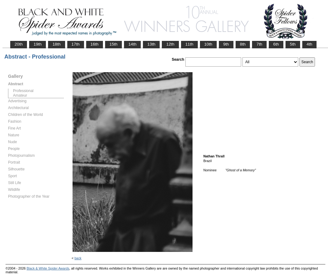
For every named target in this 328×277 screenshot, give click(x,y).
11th (189, 44)
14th (132, 44)
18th (56, 44)
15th (113, 44)
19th (37, 44)
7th (259, 44)
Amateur (20, 95)
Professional (23, 91)
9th (226, 44)
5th (292, 44)
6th (276, 44)
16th (94, 44)
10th (208, 44)
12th (170, 44)
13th (151, 44)
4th (309, 44)
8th (243, 44)
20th (18, 44)
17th (75, 44)
